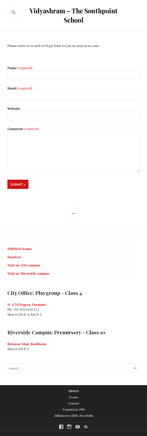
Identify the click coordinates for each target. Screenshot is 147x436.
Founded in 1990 (73, 409)
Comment (22, 129)
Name (19, 68)
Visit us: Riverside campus (28, 273)
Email (19, 88)
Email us (14, 257)
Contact (73, 403)
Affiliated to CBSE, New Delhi (73, 416)
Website (13, 108)
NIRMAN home (19, 249)
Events (73, 397)
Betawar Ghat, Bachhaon (26, 344)
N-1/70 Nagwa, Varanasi (26, 304)
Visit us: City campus (23, 265)
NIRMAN (73, 391)
